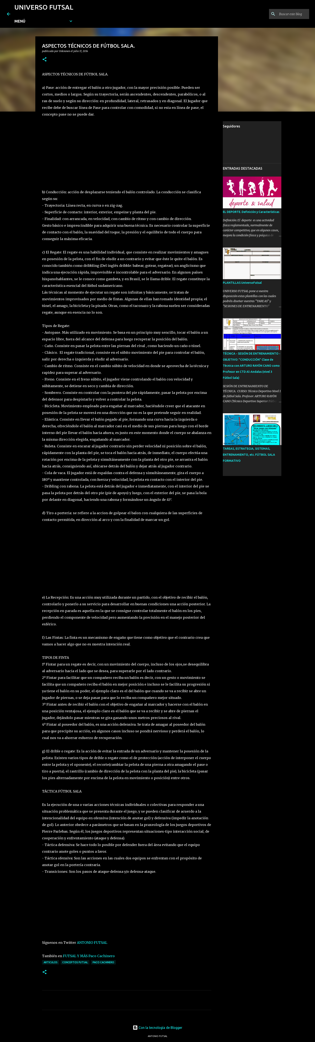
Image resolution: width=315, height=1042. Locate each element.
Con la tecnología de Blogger (157, 1027)
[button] (44, 59)
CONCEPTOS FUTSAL (75, 962)
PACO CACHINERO (103, 962)
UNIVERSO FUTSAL (43, 7)
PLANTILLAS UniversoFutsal (242, 282)
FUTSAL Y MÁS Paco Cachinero (89, 956)
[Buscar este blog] (287, 14)
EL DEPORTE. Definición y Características (251, 212)
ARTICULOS (50, 962)
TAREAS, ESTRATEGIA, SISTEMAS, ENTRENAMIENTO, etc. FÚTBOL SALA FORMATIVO (249, 454)
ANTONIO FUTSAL (92, 942)
